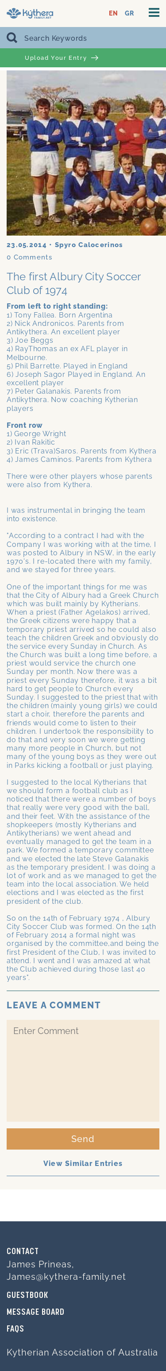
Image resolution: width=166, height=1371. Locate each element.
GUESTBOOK (27, 1295)
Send (83, 1139)
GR (129, 13)
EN (113, 13)
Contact (23, 1251)
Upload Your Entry (61, 58)
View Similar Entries (83, 1163)
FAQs (15, 1329)
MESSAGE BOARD (36, 1312)
